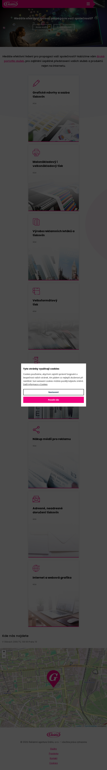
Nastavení (53, 392)
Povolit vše (53, 399)
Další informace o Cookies (35, 384)
